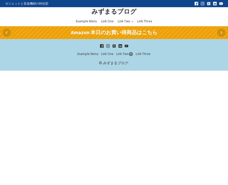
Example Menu (86, 21)
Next (221, 33)
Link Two (124, 21)
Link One (107, 21)
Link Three (144, 21)
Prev (7, 33)
